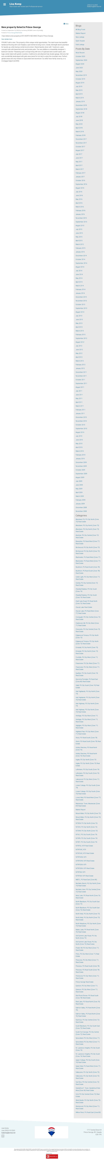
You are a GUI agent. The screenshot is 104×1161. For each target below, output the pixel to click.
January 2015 (80, 252)
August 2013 (80, 312)
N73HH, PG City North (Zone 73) (86, 827)
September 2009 (81, 474)
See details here (6, 39)
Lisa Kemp (15, 4)
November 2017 (81, 143)
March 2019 (80, 98)
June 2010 (79, 440)
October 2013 (80, 304)
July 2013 (79, 316)
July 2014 (79, 271)
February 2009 (80, 500)
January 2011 (80, 413)
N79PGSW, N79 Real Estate (85, 868)
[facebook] (3, 1136)
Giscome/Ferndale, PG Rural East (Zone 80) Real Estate (87, 680)
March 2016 (80, 207)
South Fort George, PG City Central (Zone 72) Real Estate (87, 1033)
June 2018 (79, 120)
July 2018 (79, 116)
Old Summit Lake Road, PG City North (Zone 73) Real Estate (86, 943)
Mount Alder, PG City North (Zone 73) (88, 813)
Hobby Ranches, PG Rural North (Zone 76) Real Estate (86, 754)
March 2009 (80, 496)
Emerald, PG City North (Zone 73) (87, 647)
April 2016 (79, 203)
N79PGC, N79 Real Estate (84, 846)
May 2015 (79, 237)
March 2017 (80, 169)
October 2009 (80, 470)
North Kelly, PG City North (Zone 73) (88, 914)
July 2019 (79, 86)
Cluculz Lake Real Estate (84, 607)
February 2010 (80, 455)
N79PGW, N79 (80, 872)
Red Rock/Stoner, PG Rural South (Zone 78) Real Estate (87, 996)
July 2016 (79, 192)
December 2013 (81, 297)
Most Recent (80, 53)
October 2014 (80, 259)
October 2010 (80, 425)
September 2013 (81, 308)
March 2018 (80, 131)
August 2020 (80, 64)
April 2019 (79, 94)
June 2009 (79, 485)
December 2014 (81, 256)
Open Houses (80, 41)
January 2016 (80, 214)
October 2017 (80, 147)
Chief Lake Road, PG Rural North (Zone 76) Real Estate (86, 602)
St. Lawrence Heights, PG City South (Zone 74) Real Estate (88, 1055)
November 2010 (81, 421)
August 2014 (80, 267)
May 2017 (79, 162)
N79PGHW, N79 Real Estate (85, 861)
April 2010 (79, 447)
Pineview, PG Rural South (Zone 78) (87, 966)
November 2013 (81, 301)
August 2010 (80, 432)
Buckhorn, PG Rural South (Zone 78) (88, 567)
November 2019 (81, 75)
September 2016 (81, 184)
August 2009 (80, 477)
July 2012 (79, 346)
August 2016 (80, 188)
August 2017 (80, 150)
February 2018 (80, 135)
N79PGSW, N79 (81, 864)
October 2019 (80, 79)
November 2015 (81, 218)
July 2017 (79, 154)
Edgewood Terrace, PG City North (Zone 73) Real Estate (87, 642)
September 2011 (81, 383)
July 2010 (79, 436)
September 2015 (81, 222)
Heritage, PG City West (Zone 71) (87, 716)
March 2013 (80, 331)
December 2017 (81, 139)
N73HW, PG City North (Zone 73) (87, 831)
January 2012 (80, 368)
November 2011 (81, 376)
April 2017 (79, 165)
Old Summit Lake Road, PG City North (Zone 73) (86, 937)
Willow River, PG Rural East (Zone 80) (88, 1112)
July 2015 (79, 229)
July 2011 (79, 391)
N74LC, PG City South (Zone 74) (86, 834)
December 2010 (81, 417)
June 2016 (79, 195)
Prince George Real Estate (14, 33)
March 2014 (80, 286)
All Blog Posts (80, 29)
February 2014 (80, 289)
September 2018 (81, 109)
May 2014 (79, 278)
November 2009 (81, 466)
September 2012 (81, 338)
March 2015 (80, 244)
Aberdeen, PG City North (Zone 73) (87, 525)
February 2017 (80, 173)
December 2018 (81, 105)
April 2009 (79, 492)
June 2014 (79, 274)
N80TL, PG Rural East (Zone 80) (86, 880)
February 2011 (80, 410)
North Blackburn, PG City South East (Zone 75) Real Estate (88, 909)
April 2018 (79, 128)
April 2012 (79, 357)
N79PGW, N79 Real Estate (84, 876)
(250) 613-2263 (92, 5)
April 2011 (79, 402)
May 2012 (79, 353)
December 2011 (81, 372)
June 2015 (79, 233)
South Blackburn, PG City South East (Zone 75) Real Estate (88, 1027)
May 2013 (79, 323)
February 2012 (80, 365)
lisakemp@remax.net (94, 6)
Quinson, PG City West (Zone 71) (86, 986)
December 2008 (81, 507)
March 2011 (80, 406)
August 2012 (80, 342)
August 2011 (80, 387)
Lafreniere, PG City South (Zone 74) (87, 769)
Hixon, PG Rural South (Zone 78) (86, 738)
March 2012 (80, 361)
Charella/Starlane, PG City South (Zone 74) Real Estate (86, 596)
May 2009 (79, 489)
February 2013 (80, 334)
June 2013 (79, 319)
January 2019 (80, 101)
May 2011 (79, 398)
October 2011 (80, 380)
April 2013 (79, 327)
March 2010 (80, 451)
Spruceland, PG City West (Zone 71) (88, 1038)
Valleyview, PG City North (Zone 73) (87, 1072)
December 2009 (81, 462)
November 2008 (81, 511)
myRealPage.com (55, 1145)
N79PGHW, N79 (81, 857)
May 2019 (79, 90)
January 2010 (80, 459)
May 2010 (79, 443)
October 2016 (80, 180)
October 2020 (80, 56)
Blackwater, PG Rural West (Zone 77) (88, 557)
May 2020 (79, 71)
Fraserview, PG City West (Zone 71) (87, 663)
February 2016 (80, 210)
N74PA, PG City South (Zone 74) (86, 838)
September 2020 (81, 60)
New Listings (80, 37)
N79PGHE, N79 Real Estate (85, 853)
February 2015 (80, 248)
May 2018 (79, 124)
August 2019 (80, 83)
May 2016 (79, 199)
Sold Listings (80, 44)
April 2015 (79, 241)
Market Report (80, 33)
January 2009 (80, 504)
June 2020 (79, 68)
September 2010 (81, 428)
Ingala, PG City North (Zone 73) (86, 760)
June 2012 (79, 350)
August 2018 (80, 113)
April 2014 (79, 282)
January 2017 (80, 177)
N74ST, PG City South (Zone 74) (86, 842)
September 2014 (81, 263)
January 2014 (80, 293)
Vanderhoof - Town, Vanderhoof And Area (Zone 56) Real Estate (88, 1089)
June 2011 (79, 395)
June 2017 (79, 158)
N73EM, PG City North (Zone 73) (86, 823)
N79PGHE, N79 (81, 849)
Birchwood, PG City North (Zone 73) (88, 547)
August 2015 (80, 225)
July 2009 (79, 481)
